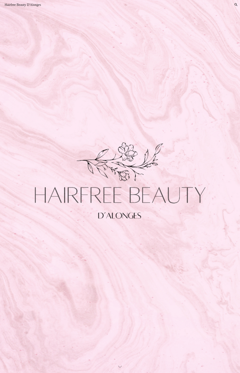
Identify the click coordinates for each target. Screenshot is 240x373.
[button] (236, 5)
